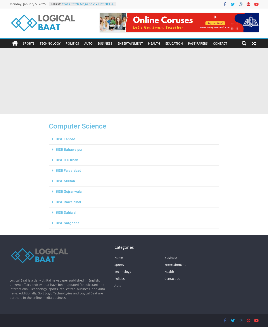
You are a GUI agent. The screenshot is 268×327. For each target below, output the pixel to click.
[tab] (134, 139)
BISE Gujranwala (69, 192)
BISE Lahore (65, 139)
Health (154, 43)
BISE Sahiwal (66, 212)
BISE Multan (65, 181)
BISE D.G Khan (67, 160)
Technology (50, 43)
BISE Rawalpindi (68, 202)
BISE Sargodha (68, 223)
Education (174, 43)
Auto (88, 43)
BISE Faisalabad (68, 171)
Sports (29, 43)
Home (118, 258)
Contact (220, 43)
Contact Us (172, 279)
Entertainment (130, 43)
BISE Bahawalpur (69, 150)
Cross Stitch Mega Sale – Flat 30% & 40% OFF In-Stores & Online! (88, 6)
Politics (72, 43)
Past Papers (198, 43)
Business (105, 43)
